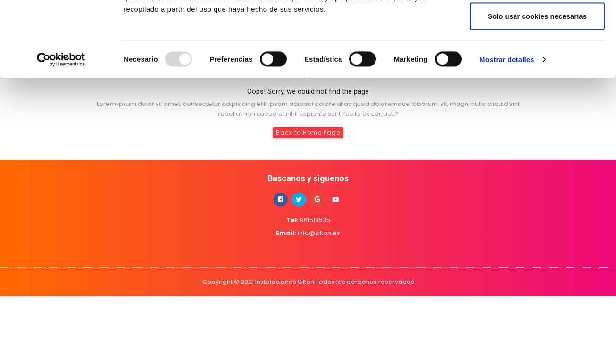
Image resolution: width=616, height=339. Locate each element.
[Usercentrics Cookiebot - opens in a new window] (61, 130)
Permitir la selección (537, 56)
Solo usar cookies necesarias (537, 86)
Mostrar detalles (506, 130)
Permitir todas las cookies (537, 25)
